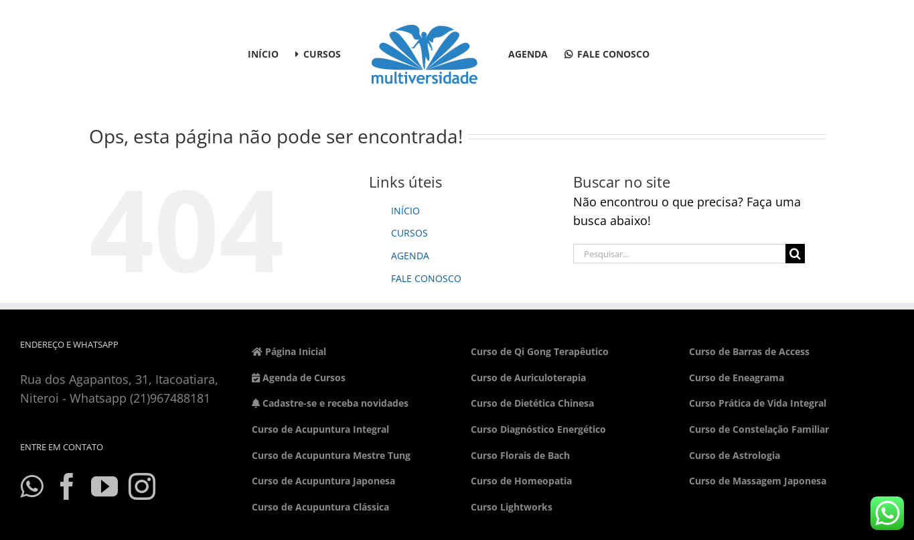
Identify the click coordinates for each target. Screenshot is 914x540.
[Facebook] (67, 486)
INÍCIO (405, 210)
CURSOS (409, 232)
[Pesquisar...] (679, 253)
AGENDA (410, 255)
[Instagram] (142, 486)
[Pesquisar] (795, 253)
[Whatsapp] (31, 486)
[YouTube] (104, 486)
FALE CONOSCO (426, 278)
